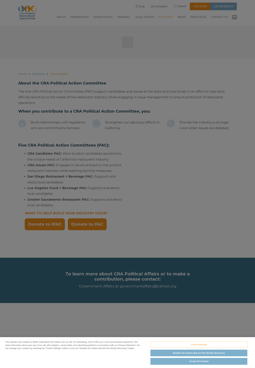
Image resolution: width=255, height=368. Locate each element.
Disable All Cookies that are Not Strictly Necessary (199, 353)
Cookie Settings (199, 344)
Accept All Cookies (199, 361)
